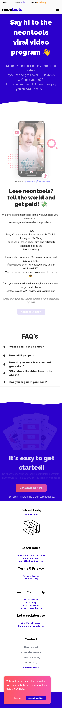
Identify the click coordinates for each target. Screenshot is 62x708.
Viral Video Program (31, 623)
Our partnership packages (31, 626)
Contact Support (31, 667)
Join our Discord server (31, 608)
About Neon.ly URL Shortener (31, 555)
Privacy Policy (31, 579)
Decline (17, 698)
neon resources (31, 605)
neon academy (31, 600)
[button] (30, 348)
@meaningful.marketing (41, 181)
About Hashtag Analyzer (31, 561)
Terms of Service (31, 576)
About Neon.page (31, 558)
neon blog (31, 602)
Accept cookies (35, 698)
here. (22, 688)
